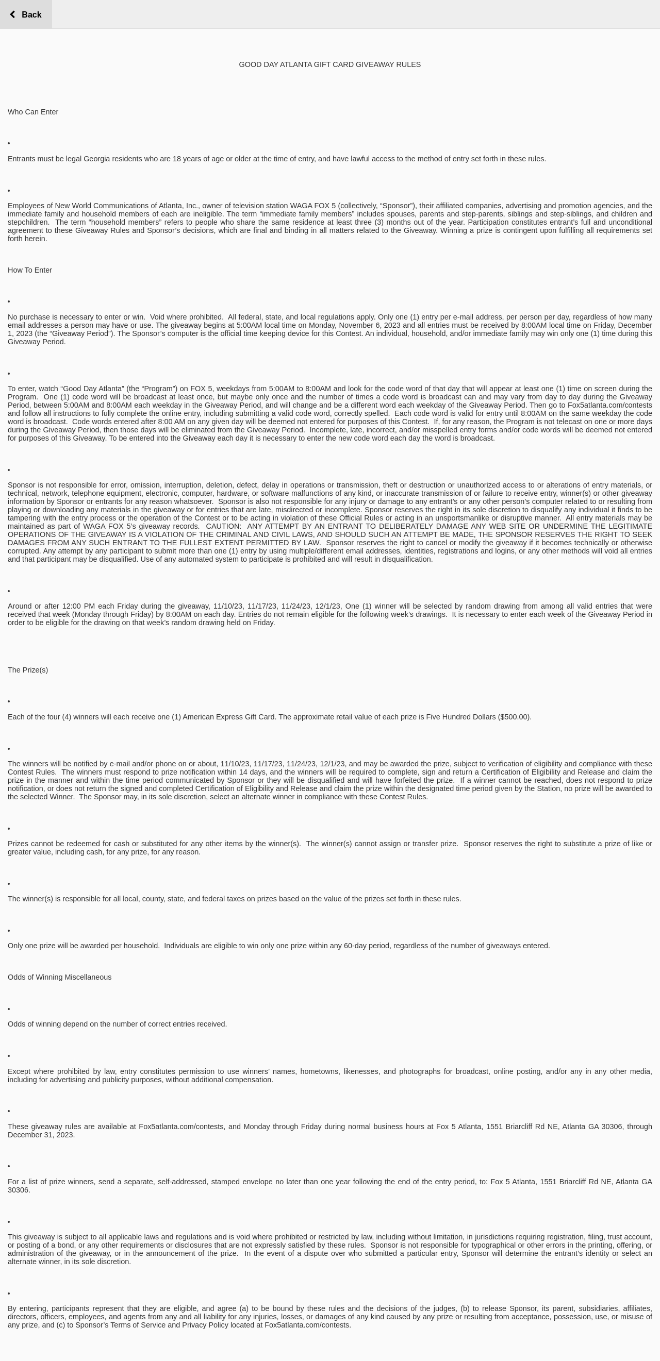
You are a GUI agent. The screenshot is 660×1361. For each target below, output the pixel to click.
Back (29, 14)
